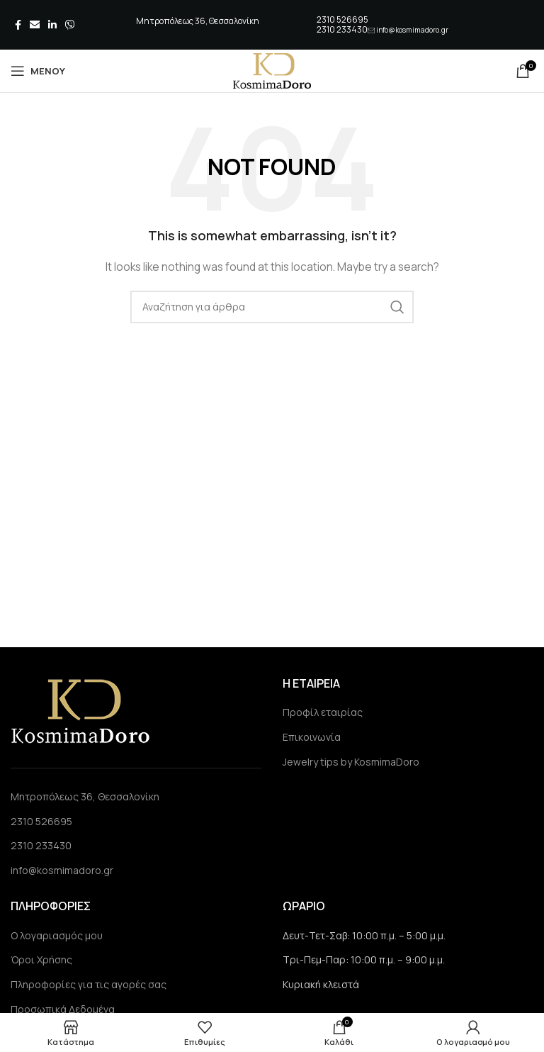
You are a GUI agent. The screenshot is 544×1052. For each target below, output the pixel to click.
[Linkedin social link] (52, 25)
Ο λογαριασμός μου (57, 935)
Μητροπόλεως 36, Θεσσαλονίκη (85, 796)
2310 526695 (342, 19)
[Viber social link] (70, 25)
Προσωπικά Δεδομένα (63, 1009)
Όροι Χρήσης (41, 959)
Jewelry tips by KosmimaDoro (351, 761)
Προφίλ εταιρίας (323, 712)
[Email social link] (35, 25)
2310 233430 (342, 29)
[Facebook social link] (18, 25)
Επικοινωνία (312, 737)
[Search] (272, 307)
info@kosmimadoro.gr (412, 30)
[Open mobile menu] (38, 71)
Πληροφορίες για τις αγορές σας (88, 984)
